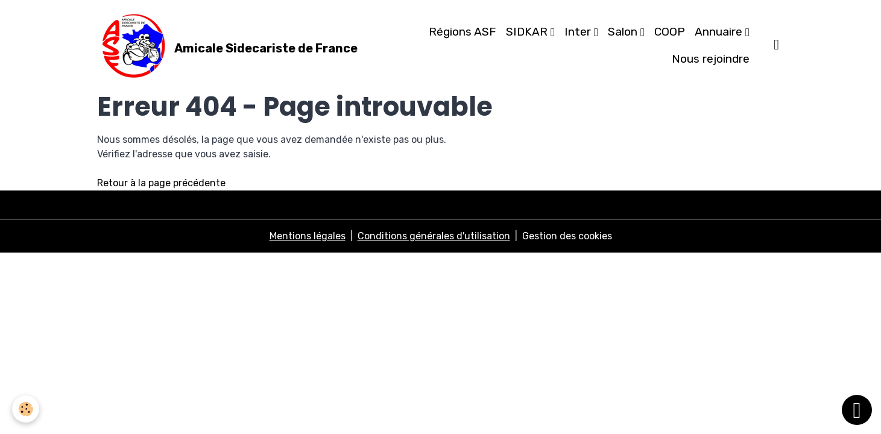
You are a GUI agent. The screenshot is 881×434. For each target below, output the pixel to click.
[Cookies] (25, 409)
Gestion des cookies (567, 236)
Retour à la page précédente (161, 183)
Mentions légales (308, 236)
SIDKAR (528, 32)
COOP (669, 32)
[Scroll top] (857, 410)
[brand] (221, 46)
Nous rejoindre (711, 59)
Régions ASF (462, 32)
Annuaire (720, 32)
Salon (624, 32)
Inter (579, 32)
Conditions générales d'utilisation (434, 236)
